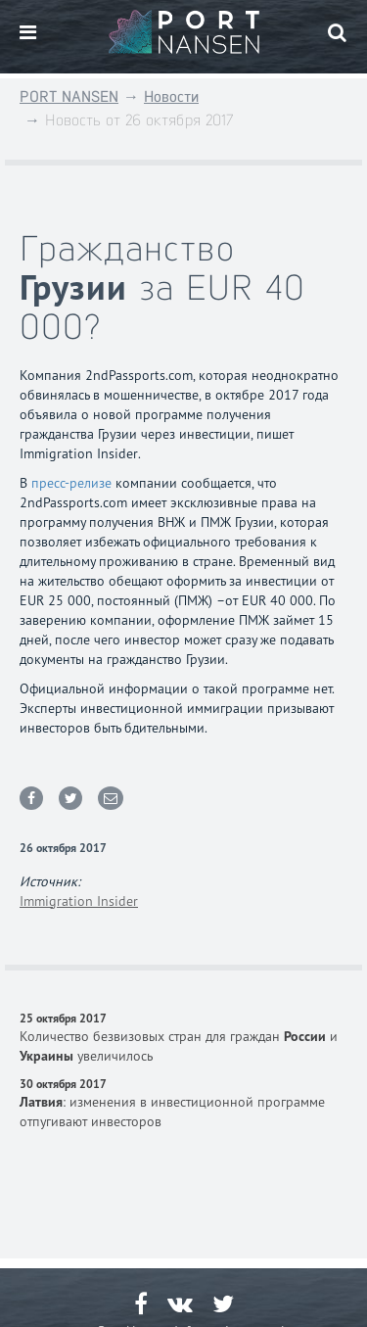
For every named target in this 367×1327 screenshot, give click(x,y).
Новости (171, 96)
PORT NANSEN (69, 96)
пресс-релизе (71, 483)
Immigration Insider (79, 901)
